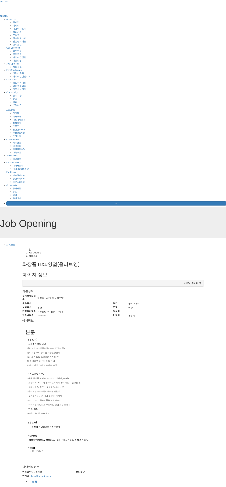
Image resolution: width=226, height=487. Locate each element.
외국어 (116, 311)
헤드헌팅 (17, 51)
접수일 (27, 315)
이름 (26, 471)
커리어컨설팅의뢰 (22, 76)
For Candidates (14, 70)
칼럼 (15, 102)
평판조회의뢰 (19, 86)
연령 (115, 307)
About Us (11, 19)
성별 (26, 307)
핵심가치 (17, 32)
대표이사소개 (19, 28)
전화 (80, 471)
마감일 (116, 315)
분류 (26, 303)
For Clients (11, 79)
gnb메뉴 (4, 16)
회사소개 (17, 25)
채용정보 (17, 67)
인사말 (16, 22)
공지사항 (17, 95)
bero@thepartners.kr (41, 476)
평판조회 (17, 54)
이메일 (25, 475)
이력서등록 (18, 73)
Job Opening (12, 63)
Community (12, 92)
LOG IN (3, 1)
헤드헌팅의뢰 (19, 83)
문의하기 (17, 105)
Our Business (13, 47)
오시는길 (17, 44)
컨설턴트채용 (19, 41)
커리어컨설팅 (19, 57)
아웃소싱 (17, 60)
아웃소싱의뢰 (19, 89)
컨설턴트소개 (19, 38)
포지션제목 (29, 297)
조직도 (16, 35)
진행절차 (29, 311)
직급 (115, 303)
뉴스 (15, 98)
